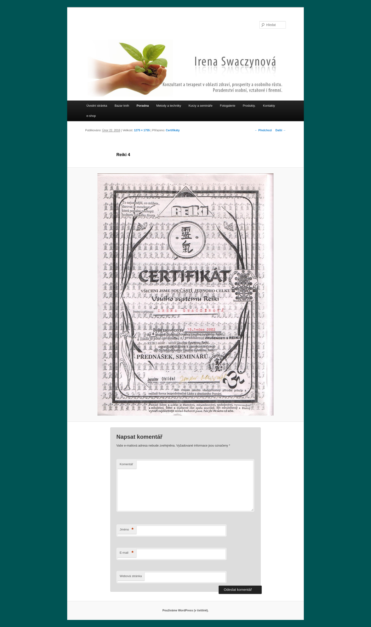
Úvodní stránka (96, 105)
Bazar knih (122, 105)
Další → (280, 130)
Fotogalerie (227, 105)
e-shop (91, 116)
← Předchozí (263, 130)
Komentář (126, 464)
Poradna (143, 105)
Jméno (127, 529)
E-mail (127, 552)
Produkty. (249, 105)
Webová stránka (131, 576)
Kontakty (269, 105)
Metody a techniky (168, 105)
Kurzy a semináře (200, 105)
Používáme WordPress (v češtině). (185, 610)
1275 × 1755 (142, 130)
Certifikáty (173, 130)
